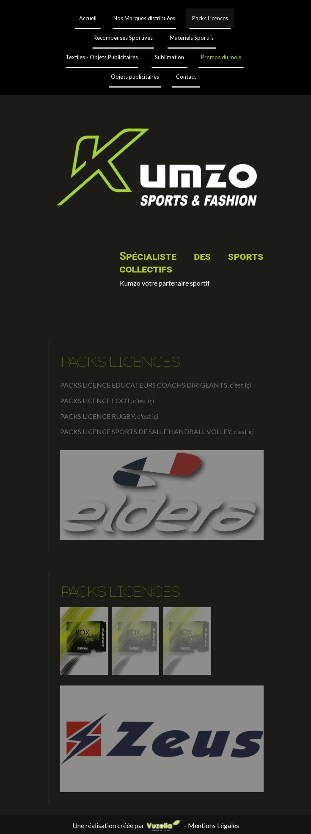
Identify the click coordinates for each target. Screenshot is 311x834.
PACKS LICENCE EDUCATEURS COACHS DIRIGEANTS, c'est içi (155, 385)
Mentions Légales (213, 825)
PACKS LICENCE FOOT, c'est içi (107, 400)
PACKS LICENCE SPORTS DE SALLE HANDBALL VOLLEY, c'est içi (157, 431)
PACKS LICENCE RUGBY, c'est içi (109, 416)
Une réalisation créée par (128, 825)
